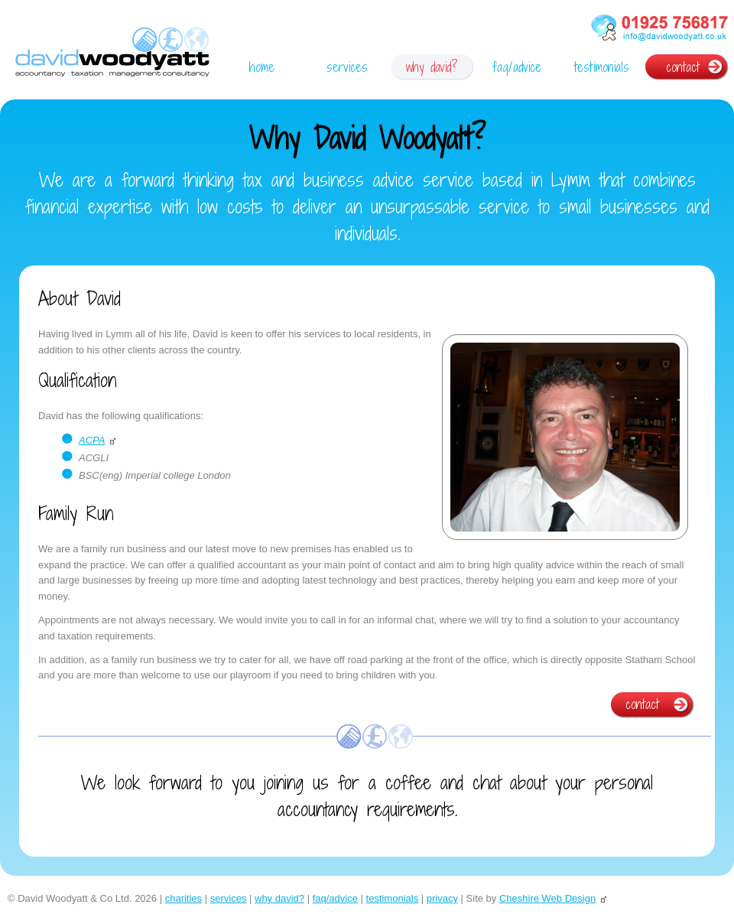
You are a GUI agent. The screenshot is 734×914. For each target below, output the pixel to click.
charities (183, 898)
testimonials (601, 67)
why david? (432, 67)
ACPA (92, 440)
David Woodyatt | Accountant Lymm (112, 54)
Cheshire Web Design (547, 898)
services (347, 67)
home (261, 67)
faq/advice (516, 67)
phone (659, 29)
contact (683, 67)
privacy (442, 898)
